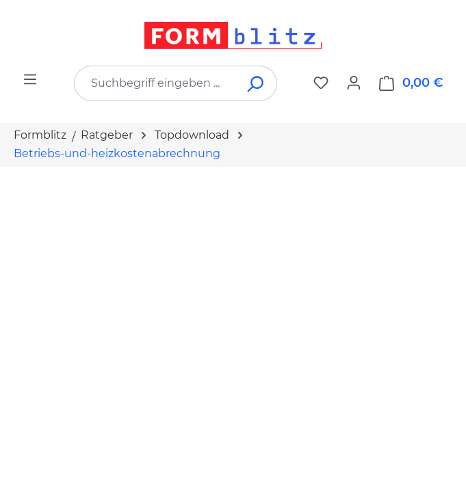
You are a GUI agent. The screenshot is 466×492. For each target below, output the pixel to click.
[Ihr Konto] (353, 82)
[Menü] (30, 79)
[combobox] (155, 83)
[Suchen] (256, 83)
